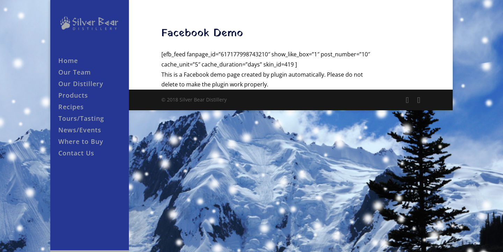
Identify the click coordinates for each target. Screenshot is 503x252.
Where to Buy (80, 142)
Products (73, 96)
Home (68, 61)
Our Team (74, 73)
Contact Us (76, 153)
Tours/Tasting (81, 119)
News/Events (79, 130)
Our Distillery (80, 84)
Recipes (71, 107)
